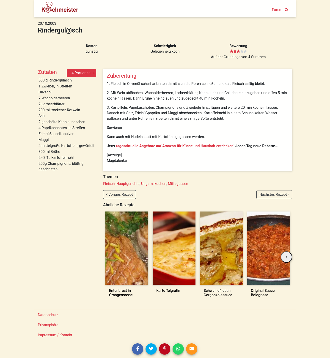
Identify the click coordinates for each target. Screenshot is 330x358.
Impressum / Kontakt (55, 335)
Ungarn (147, 184)
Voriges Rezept (119, 194)
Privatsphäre (48, 325)
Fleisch (109, 184)
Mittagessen (178, 184)
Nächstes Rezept (274, 194)
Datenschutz (48, 315)
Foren (276, 10)
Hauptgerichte (128, 184)
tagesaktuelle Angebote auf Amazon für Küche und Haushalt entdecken (175, 146)
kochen (160, 184)
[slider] (238, 51)
